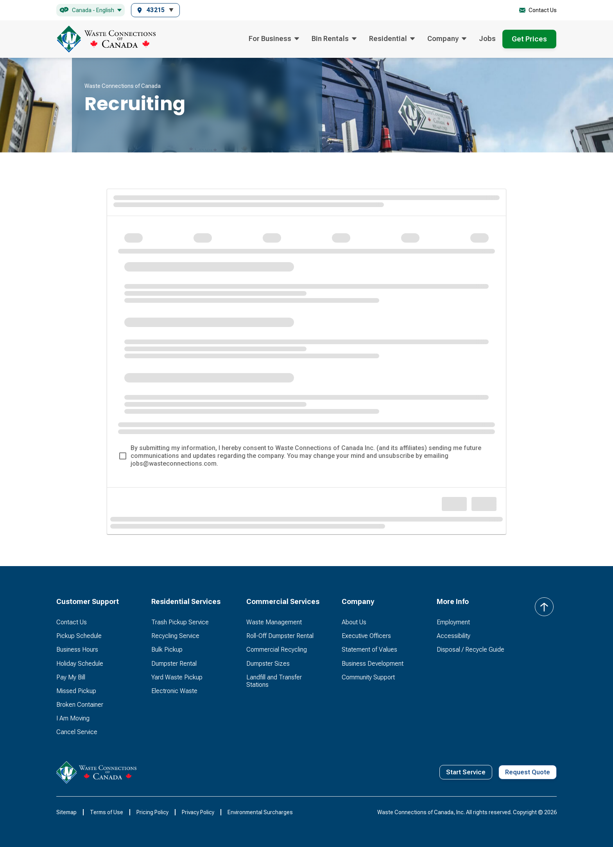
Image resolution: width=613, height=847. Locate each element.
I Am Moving (73, 718)
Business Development (372, 663)
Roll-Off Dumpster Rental (280, 636)
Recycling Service (175, 636)
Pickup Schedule (79, 636)
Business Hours (77, 649)
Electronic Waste (174, 691)
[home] (106, 39)
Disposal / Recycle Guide (470, 649)
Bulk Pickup (167, 649)
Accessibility (453, 636)
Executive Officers (366, 636)
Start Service (466, 772)
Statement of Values (369, 649)
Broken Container (79, 704)
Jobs (487, 38)
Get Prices (529, 39)
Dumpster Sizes (268, 663)
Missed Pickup (76, 691)
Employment (453, 622)
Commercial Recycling (276, 649)
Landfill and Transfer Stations (274, 681)
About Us (354, 622)
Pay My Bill (70, 677)
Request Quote (527, 772)
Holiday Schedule (79, 663)
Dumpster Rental (174, 663)
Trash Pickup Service (180, 622)
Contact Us (71, 622)
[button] (90, 10)
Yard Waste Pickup (177, 677)
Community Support (368, 677)
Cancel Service (76, 732)
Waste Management (274, 622)
